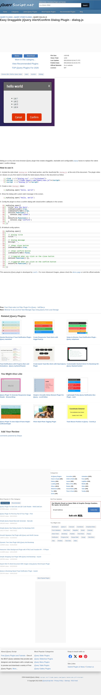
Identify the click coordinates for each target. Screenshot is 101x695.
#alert (26, 74)
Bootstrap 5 (55, 526)
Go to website (68, 65)
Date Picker (67, 530)
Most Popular (5, 503)
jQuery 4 (63, 526)
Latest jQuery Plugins (30, 12)
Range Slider (74, 537)
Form (83, 478)
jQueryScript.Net (48, 680)
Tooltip (84, 491)
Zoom (52, 493)
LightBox (84, 481)
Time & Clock (70, 491)
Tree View (68, 540)
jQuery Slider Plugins (42, 655)
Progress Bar (64, 537)
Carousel (71, 526)
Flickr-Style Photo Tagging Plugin (44, 421)
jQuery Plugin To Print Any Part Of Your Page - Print (16, 513)
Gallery (53, 481)
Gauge (83, 537)
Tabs (53, 540)
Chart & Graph (55, 478)
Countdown (80, 526)
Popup (89, 533)
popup (76, 161)
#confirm (33, 74)
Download (31, 56)
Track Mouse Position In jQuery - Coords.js (81, 421)
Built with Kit (76, 515)
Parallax (72, 533)
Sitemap (67, 680)
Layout (68, 481)
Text (52, 491)
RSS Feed (74, 680)
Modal (82, 530)
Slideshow (54, 488)
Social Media (70, 488)
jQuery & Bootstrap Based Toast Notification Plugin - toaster (19, 571)
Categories (15, 12)
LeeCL (35, 272)
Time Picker (81, 533)
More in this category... (25, 59)
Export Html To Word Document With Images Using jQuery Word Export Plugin (25, 563)
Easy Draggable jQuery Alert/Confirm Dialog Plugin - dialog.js (41, 19)
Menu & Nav (69, 483)
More (14, 668)
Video (75, 540)
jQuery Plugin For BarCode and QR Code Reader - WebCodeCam (21, 506)
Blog (81, 12)
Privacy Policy (58, 680)
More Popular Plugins (44, 578)
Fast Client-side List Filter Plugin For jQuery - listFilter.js (24, 307)
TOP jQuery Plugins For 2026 (25, 68)
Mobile (84, 483)
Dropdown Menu (90, 526)
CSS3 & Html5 (70, 478)
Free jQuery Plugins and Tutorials (18, 4)
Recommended (16, 503)
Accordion (69, 476)
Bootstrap (64, 533)
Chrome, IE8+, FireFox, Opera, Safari (12, 74)
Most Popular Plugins (49, 12)
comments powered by (11, 435)
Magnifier (75, 530)
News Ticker (55, 533)
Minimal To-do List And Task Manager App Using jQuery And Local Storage (31, 309)
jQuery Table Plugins (41, 665)
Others (53, 486)
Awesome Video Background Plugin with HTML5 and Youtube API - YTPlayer (24, 549)
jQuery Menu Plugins (42, 662)
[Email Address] (69, 509)
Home (5, 12)
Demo (17, 56)
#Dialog (41, 74)
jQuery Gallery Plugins (42, 668)
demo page (77, 272)
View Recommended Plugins (25, 64)
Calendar (90, 530)
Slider (83, 486)
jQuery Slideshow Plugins (43, 659)
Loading (53, 483)
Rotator (68, 486)
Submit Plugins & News (76, 667)
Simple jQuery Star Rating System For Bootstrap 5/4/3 (17, 528)
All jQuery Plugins (56, 476)
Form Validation (56, 530)
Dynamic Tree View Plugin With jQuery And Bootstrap (17, 542)
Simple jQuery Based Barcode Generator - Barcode (16, 521)
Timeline (60, 540)
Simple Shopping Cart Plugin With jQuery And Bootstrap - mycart (20, 556)
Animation (85, 476)
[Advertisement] (50, 38)
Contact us (90, 667)
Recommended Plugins (67, 12)
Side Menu (91, 537)
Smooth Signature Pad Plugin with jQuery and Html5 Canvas (19, 535)
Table (83, 488)
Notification (55, 537)
